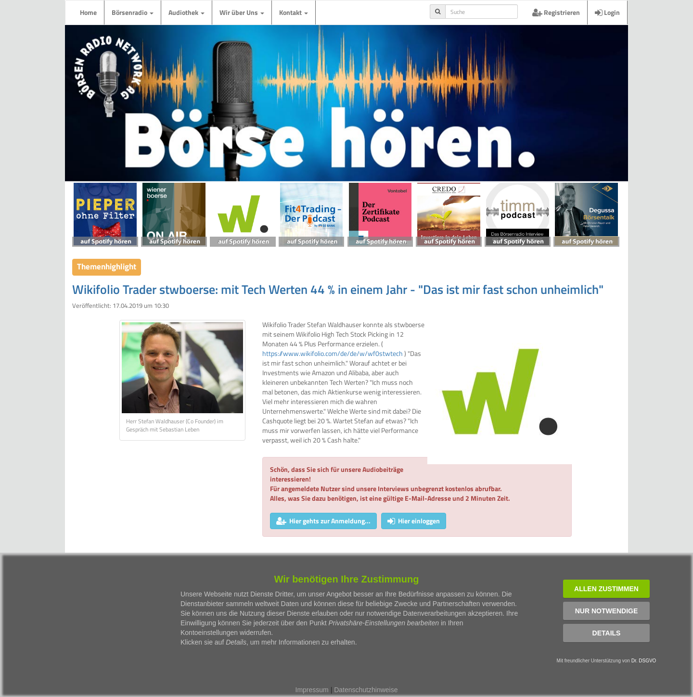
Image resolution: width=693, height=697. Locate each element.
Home (88, 12)
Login (607, 12)
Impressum (312, 690)
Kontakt (293, 12)
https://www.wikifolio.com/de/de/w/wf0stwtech (332, 353)
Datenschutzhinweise (366, 690)
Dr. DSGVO (643, 660)
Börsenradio (133, 12)
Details (606, 633)
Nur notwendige (606, 611)
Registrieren (556, 12)
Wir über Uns (241, 12)
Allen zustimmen (606, 589)
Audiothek (186, 12)
